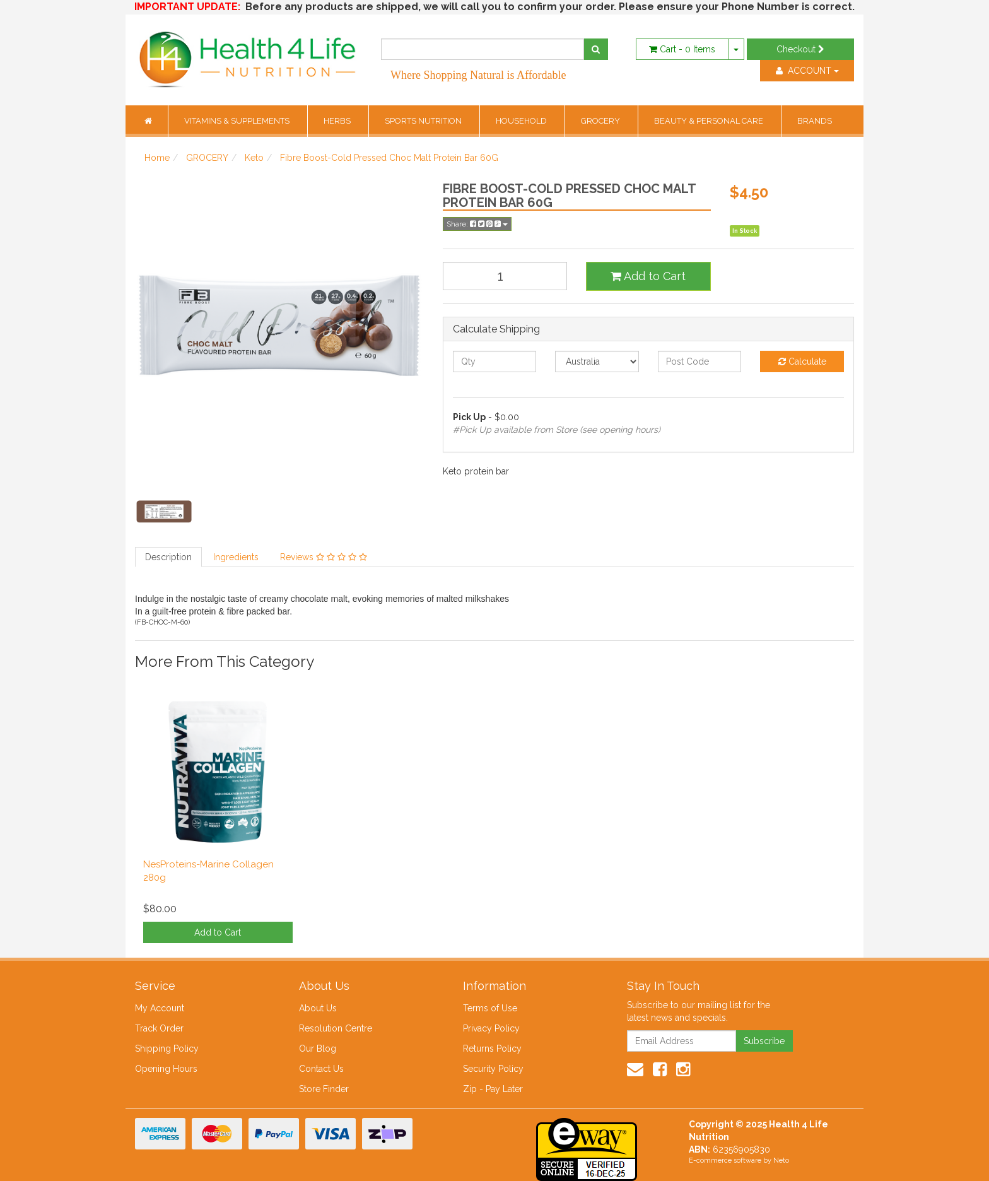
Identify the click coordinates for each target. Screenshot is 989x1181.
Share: (477, 224)
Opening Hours (166, 1069)
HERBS (338, 121)
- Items (682, 49)
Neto (781, 1160)
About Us (318, 1008)
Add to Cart (648, 276)
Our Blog (317, 1048)
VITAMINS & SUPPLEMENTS (237, 121)
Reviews (323, 557)
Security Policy (493, 1069)
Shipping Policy (167, 1048)
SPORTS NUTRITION (424, 121)
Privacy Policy (491, 1028)
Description (168, 557)
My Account (159, 1008)
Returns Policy (492, 1048)
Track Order (159, 1028)
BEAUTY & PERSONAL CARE (709, 121)
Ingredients (236, 557)
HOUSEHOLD (522, 121)
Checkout (800, 49)
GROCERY (601, 121)
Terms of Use (490, 1008)
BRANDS (814, 121)
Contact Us (321, 1069)
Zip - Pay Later (493, 1089)
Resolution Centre (335, 1028)
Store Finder (324, 1089)
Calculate (802, 361)
